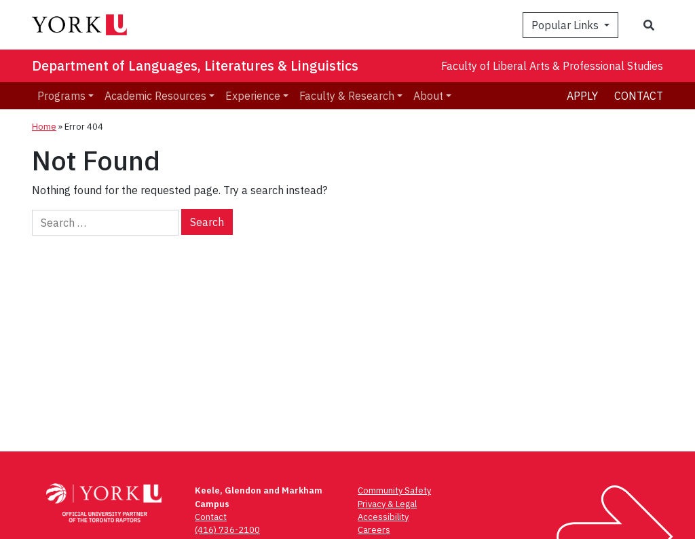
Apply (582, 96)
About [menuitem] (428, 96)
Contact (638, 96)
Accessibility (383, 517)
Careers (374, 530)
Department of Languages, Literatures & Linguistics (195, 65)
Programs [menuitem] (61, 96)
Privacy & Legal (387, 504)
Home (44, 126)
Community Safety (394, 490)
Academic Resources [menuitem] (155, 96)
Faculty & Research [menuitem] (346, 96)
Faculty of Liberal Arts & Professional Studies (552, 66)
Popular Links (566, 25)
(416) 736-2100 (227, 530)
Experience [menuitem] (252, 96)
